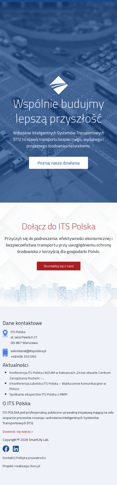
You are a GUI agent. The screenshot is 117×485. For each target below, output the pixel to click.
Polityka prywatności (31, 458)
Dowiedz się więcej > (18, 431)
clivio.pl (34, 466)
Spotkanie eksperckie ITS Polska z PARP (38, 394)
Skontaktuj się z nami (59, 266)
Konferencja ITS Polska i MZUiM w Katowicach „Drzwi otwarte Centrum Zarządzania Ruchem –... (60, 375)
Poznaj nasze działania (58, 163)
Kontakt (9, 458)
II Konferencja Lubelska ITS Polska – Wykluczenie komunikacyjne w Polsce (57, 386)
